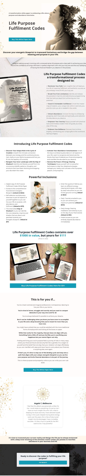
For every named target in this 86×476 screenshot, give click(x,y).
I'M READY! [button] (43, 463)
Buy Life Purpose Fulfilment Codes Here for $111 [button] (43, 286)
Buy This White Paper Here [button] (22, 39)
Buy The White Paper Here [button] (43, 370)
